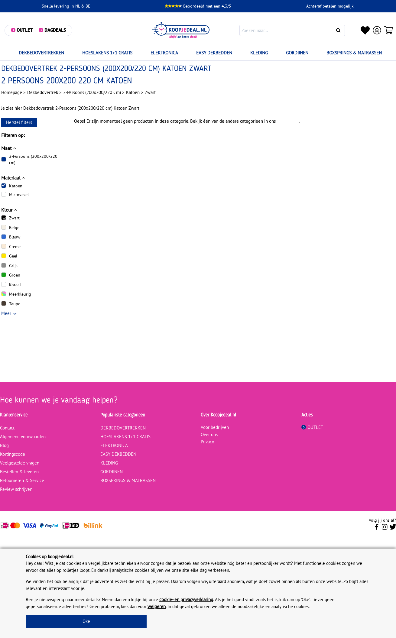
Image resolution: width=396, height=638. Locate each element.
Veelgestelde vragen (19, 463)
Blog (4, 445)
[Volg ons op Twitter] (392, 528)
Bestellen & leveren (19, 471)
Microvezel (19, 194)
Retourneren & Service (22, 480)
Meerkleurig (20, 294)
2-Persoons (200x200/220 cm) (33, 159)
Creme (15, 246)
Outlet (25, 30)
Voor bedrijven (215, 427)
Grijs (13, 265)
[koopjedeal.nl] (181, 30)
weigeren (157, 606)
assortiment (288, 121)
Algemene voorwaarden (23, 436)
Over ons (209, 434)
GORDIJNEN (297, 53)
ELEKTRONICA (164, 53)
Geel (13, 256)
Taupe (14, 303)
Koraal (15, 284)
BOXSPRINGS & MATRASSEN (354, 53)
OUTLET (312, 427)
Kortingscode (12, 454)
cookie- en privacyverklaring (186, 599)
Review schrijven (16, 489)
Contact (7, 428)
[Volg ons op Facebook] (376, 528)
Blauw (14, 237)
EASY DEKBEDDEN (214, 53)
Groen (14, 275)
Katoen (15, 186)
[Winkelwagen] (388, 30)
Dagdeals (55, 30)
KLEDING (259, 53)
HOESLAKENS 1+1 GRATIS (107, 53)
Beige (14, 227)
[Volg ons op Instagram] (384, 528)
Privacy (207, 442)
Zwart (14, 218)
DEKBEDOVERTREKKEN (41, 53)
